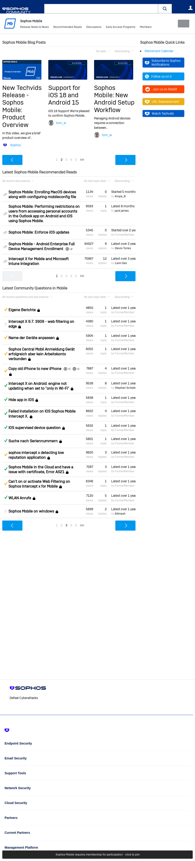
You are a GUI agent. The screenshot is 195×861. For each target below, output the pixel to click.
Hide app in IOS (21, 399)
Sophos (15, 145)
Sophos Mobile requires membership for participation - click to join (98, 854)
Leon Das (121, 263)
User (190, 7)
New (182, 23)
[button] (165, 8)
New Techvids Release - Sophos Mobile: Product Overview (22, 106)
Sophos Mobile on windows (31, 511)
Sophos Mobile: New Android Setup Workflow (114, 99)
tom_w (61, 123)
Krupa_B (120, 196)
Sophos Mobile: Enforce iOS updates (38, 232)
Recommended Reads (67, 27)
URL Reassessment (162, 101)
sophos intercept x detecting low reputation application (36, 455)
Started (123, 192)
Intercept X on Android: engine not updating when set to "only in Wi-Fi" (38, 386)
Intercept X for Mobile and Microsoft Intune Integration (38, 261)
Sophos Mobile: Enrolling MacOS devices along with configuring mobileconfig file (42, 194)
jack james (122, 211)
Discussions (93, 27)
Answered (5, 385)
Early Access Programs (120, 27)
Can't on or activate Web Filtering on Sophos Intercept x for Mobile (39, 484)
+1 (78, 368)
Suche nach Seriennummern (33, 441)
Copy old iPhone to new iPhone (34, 368)
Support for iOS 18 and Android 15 (64, 95)
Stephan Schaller (126, 388)
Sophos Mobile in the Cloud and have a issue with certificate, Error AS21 (40, 469)
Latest (123, 206)
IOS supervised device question (34, 427)
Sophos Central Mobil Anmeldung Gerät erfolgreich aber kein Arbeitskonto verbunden (41, 354)
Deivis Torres (123, 248)
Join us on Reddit (161, 89)
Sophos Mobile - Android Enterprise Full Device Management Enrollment (41, 246)
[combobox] (101, 8)
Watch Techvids (159, 113)
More (147, 27)
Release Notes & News (34, 27)
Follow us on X (158, 76)
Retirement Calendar (159, 51)
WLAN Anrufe (19, 498)
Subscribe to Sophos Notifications (163, 62)
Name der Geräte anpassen (31, 337)
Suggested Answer (5, 309)
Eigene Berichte (22, 310)
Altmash (120, 514)
